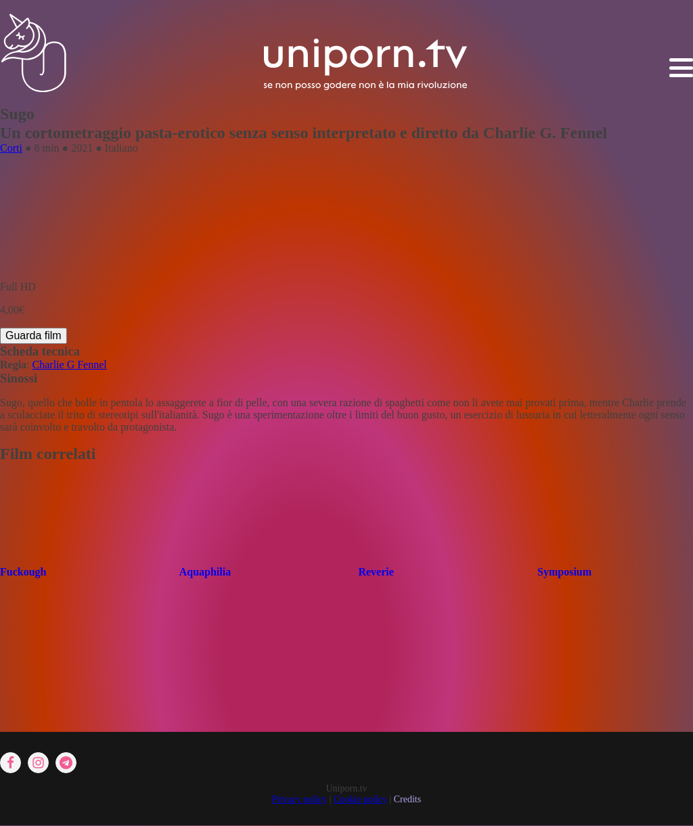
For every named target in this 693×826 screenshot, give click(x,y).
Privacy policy (299, 799)
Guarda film (33, 335)
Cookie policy (360, 799)
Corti (11, 148)
